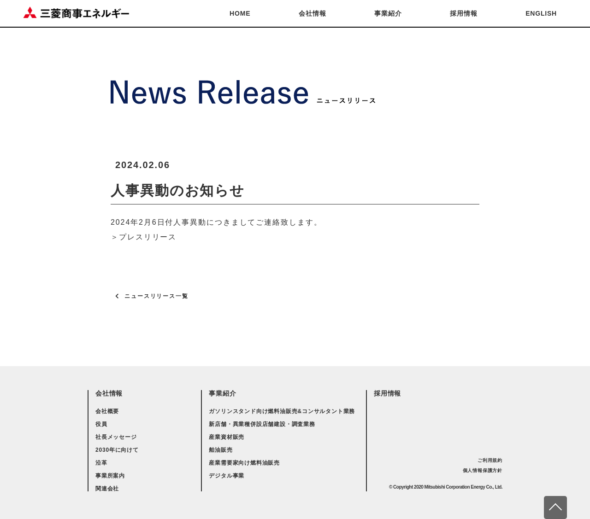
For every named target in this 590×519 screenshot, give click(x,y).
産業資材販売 (226, 437)
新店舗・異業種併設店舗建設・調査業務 (262, 424)
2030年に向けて (117, 450)
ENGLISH (541, 13)
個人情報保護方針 (482, 470)
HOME (240, 13)
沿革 (101, 463)
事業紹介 (387, 13)
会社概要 (107, 411)
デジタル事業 (226, 475)
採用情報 (463, 13)
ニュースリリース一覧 (156, 296)
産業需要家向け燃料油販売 (244, 463)
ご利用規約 (490, 460)
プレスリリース (148, 237)
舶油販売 (220, 450)
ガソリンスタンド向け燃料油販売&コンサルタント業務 (282, 411)
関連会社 (107, 488)
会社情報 (312, 13)
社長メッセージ (116, 437)
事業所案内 (110, 475)
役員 (101, 424)
